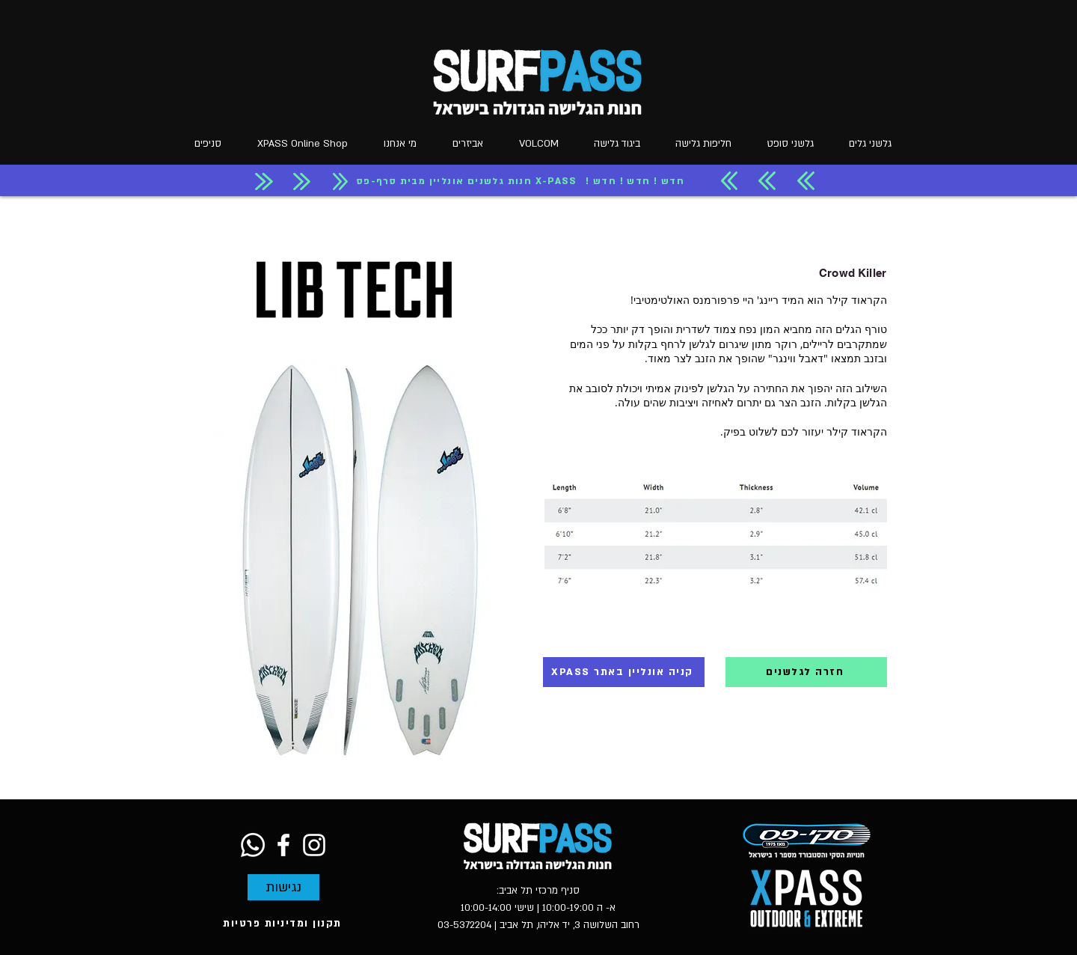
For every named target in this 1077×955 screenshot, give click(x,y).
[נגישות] (283, 887)
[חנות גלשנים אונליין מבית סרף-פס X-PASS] (467, 181)
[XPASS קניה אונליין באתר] (624, 672)
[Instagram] (314, 845)
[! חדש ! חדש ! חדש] (636, 181)
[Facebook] (283, 845)
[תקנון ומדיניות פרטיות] (283, 924)
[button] (395, 144)
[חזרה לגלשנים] (806, 672)
